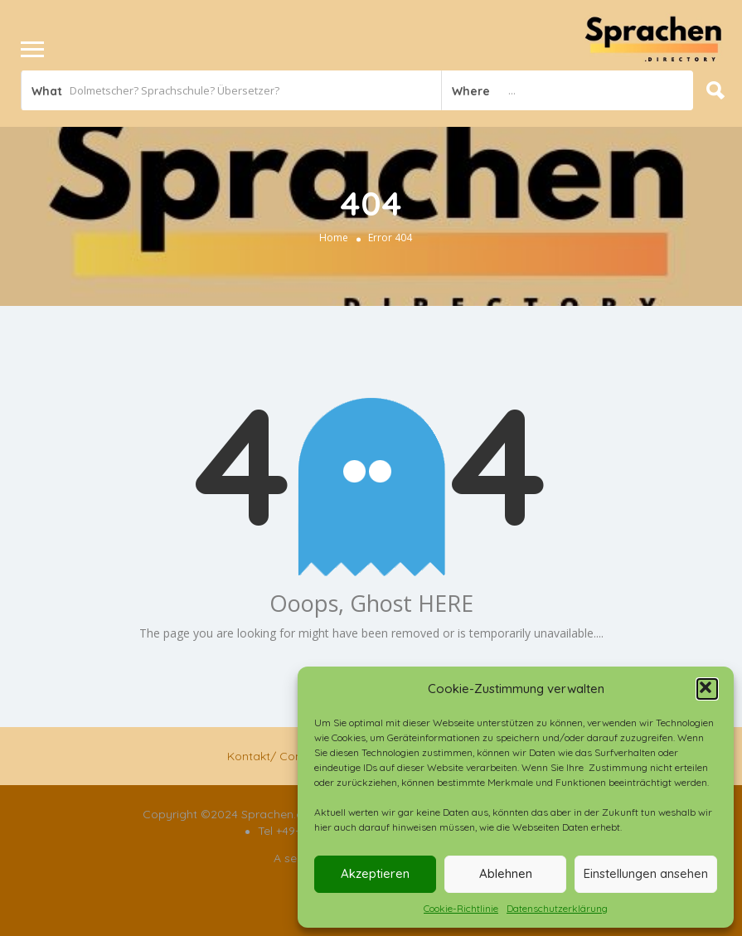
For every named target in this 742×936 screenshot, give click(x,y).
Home (333, 237)
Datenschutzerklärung (557, 908)
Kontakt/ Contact (275, 756)
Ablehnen (505, 873)
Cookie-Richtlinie (461, 908)
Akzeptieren (375, 873)
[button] (707, 689)
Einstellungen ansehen (646, 873)
